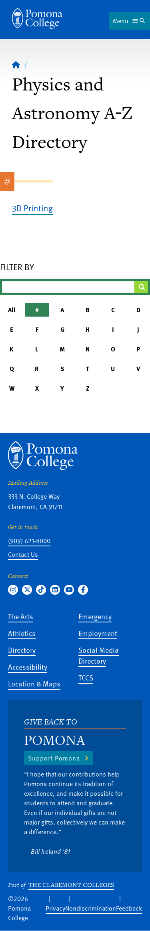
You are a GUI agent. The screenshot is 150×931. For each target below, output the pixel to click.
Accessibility (27, 666)
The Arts (20, 616)
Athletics (22, 633)
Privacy (55, 908)
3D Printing (32, 208)
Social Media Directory (98, 655)
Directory (22, 649)
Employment (97, 633)
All (12, 310)
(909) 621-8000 (29, 541)
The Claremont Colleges (71, 885)
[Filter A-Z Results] (68, 287)
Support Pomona (54, 758)
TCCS (85, 677)
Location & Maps (34, 683)
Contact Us (23, 554)
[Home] (16, 64)
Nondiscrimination (90, 908)
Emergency (95, 616)
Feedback (129, 908)
